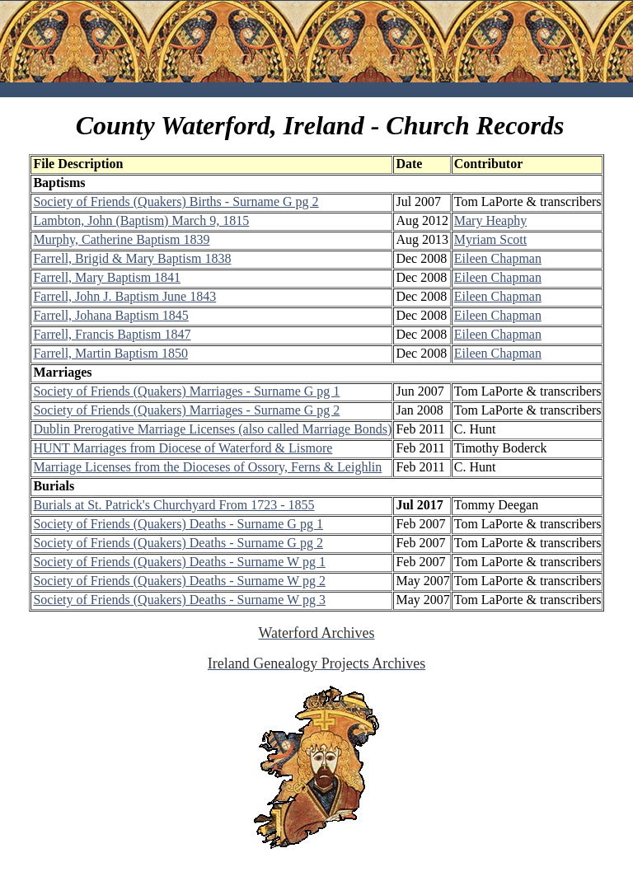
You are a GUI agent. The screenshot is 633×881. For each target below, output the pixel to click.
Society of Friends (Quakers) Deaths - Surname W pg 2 (179, 581)
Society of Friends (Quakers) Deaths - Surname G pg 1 (177, 524)
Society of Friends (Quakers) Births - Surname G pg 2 (175, 201)
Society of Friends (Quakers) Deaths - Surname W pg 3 (179, 600)
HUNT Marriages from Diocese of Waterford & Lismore (182, 448)
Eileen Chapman (498, 258)
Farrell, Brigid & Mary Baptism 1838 (132, 258)
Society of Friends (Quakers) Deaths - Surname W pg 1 (179, 562)
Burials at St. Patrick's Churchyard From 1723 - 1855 (173, 505)
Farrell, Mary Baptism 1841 (107, 277)
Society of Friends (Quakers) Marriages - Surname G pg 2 (186, 410)
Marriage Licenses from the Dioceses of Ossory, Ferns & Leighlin (207, 467)
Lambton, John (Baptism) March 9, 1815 (141, 220)
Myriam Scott (490, 239)
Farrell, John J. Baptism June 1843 (124, 296)
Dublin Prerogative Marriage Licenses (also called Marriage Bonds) (212, 429)
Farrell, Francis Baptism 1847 (111, 334)
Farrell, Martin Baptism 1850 (110, 353)
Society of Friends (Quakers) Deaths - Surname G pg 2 (177, 543)
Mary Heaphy (490, 220)
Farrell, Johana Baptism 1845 (110, 315)
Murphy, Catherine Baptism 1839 (121, 239)
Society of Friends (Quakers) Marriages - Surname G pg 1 (186, 391)
